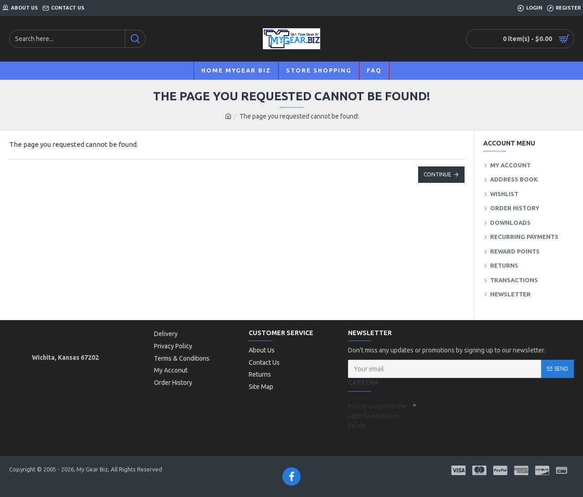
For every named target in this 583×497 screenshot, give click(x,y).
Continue (437, 174)
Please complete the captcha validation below (377, 416)
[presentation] (480, 415)
